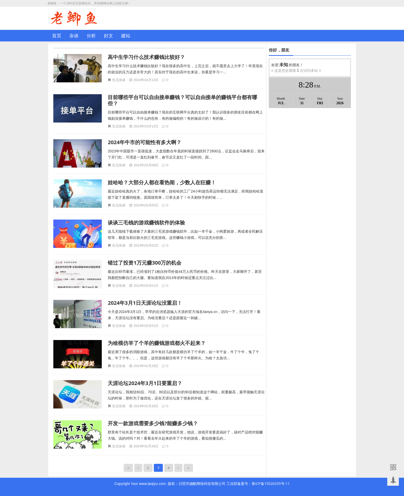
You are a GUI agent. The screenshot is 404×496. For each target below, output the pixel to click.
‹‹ (128, 468)
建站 (125, 35)
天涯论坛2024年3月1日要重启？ (145, 383)
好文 (108, 35)
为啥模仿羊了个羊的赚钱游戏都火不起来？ (157, 343)
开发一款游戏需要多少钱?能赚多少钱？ (153, 423)
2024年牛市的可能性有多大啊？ (144, 142)
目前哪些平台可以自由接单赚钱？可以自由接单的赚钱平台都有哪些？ (182, 100)
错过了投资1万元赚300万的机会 (144, 262)
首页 (56, 35)
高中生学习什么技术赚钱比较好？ (146, 57)
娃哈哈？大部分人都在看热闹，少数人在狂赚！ (162, 182)
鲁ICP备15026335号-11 (271, 483)
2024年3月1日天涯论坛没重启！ (145, 302)
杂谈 (74, 35)
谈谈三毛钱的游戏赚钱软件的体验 (146, 222)
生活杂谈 (118, 79)
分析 (91, 35)
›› (188, 468)
